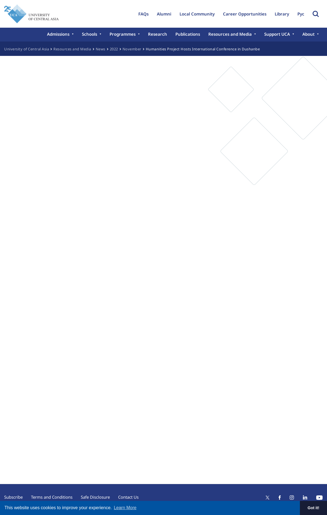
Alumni (164, 14)
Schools (89, 34)
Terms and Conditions (51, 497)
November (132, 48)
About (308, 34)
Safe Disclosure (95, 497)
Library (282, 14)
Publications (187, 34)
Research (157, 34)
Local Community (197, 14)
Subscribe (13, 497)
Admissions (58, 34)
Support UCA (277, 34)
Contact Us (128, 497)
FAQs (143, 14)
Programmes (123, 34)
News (100, 48)
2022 (114, 48)
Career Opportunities (244, 14)
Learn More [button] (125, 507)
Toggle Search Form (315, 14)
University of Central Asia (26, 48)
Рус (300, 14)
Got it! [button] (313, 508)
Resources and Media (230, 34)
